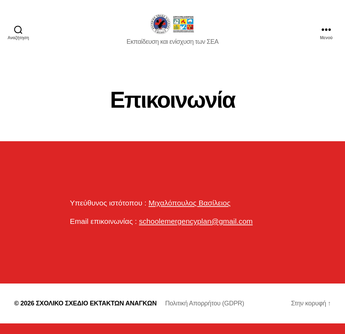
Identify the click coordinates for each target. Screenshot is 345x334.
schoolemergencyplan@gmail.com (196, 232)
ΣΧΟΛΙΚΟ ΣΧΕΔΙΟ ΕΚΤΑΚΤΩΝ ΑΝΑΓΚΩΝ (96, 313)
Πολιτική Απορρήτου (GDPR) (204, 313)
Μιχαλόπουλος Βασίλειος (190, 213)
